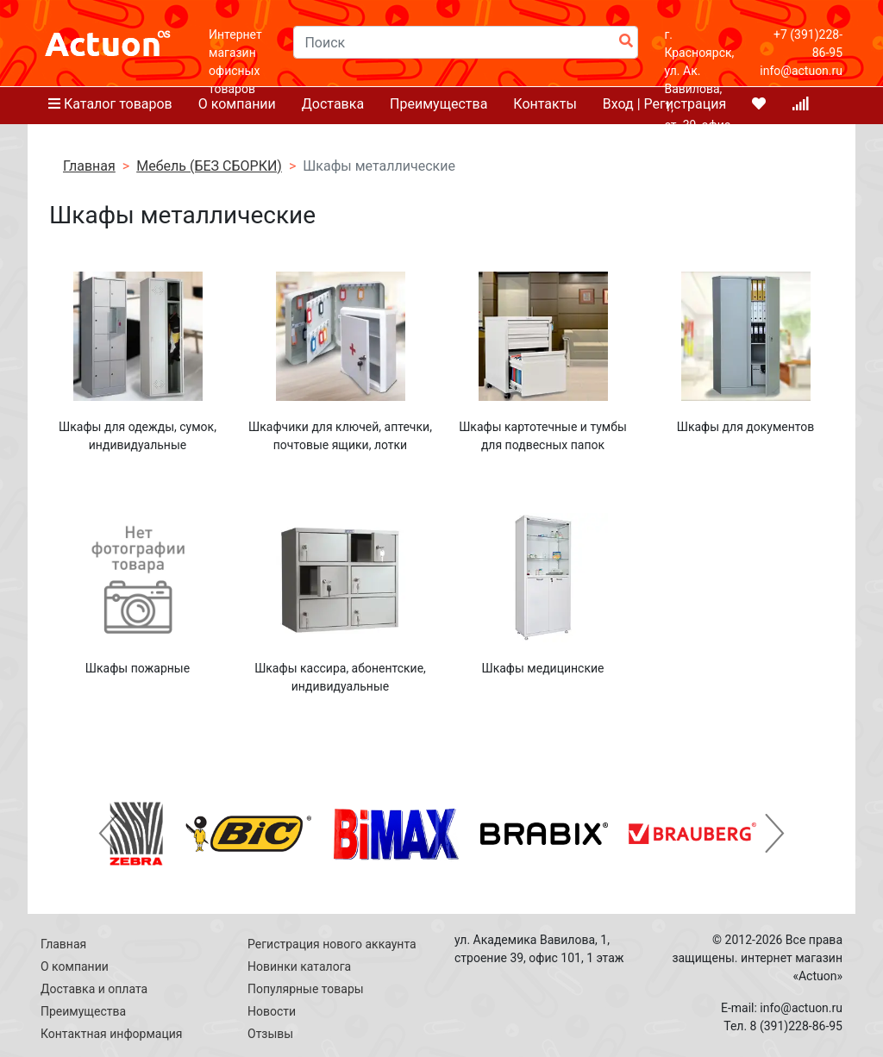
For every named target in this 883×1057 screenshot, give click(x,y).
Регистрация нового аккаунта (331, 944)
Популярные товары (305, 989)
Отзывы (270, 1034)
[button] (108, 834)
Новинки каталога (299, 966)
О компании (75, 966)
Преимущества (83, 1011)
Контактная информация (111, 1034)
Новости (271, 1011)
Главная (63, 944)
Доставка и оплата (94, 989)
